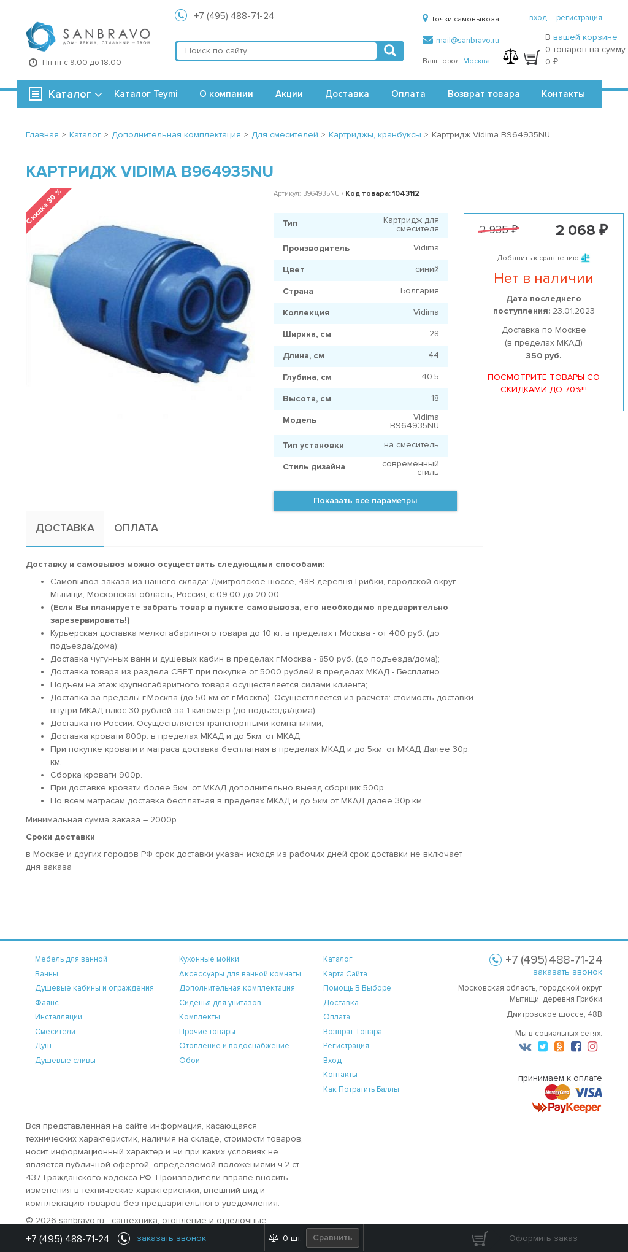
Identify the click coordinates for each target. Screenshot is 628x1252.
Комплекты (199, 1017)
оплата (336, 1017)
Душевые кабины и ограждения (94, 988)
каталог (338, 959)
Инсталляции (58, 1017)
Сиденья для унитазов (220, 1003)
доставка (341, 1003)
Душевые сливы (65, 1060)
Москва (476, 61)
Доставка (347, 93)
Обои (189, 1060)
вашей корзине (585, 37)
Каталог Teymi (145, 93)
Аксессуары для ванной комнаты (240, 974)
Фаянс (47, 1003)
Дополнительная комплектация (237, 988)
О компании (226, 93)
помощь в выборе (357, 988)
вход (538, 18)
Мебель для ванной (71, 959)
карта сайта (345, 974)
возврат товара (352, 1032)
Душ (43, 1046)
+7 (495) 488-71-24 (234, 15)
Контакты (563, 93)
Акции (289, 93)
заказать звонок (567, 972)
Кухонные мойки (209, 959)
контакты (340, 1075)
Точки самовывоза (461, 19)
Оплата (408, 93)
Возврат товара (484, 93)
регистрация (579, 18)
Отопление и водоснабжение (234, 1046)
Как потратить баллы (361, 1089)
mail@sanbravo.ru (461, 40)
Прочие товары (207, 1032)
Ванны (46, 974)
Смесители (55, 1032)
